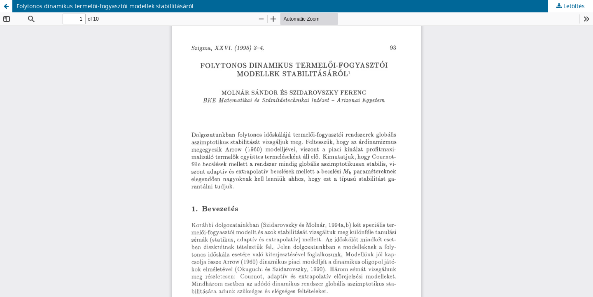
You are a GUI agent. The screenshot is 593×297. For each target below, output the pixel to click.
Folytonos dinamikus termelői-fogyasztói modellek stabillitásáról (105, 6)
